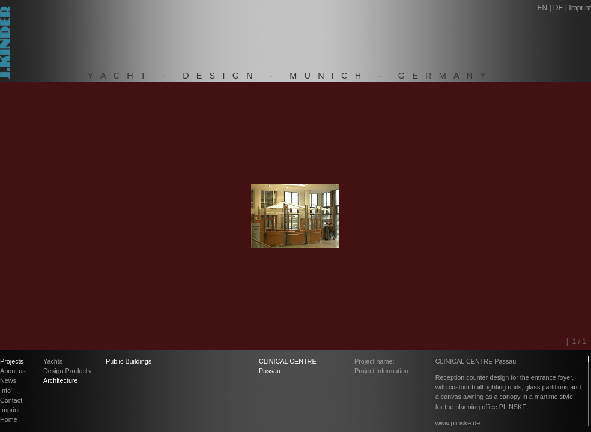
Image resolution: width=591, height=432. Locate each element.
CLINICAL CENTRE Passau (288, 366)
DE (558, 8)
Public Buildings (128, 361)
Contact (11, 400)
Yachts (52, 361)
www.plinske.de (457, 423)
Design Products (67, 370)
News (8, 380)
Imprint (580, 8)
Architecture (60, 380)
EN (542, 8)
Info (5, 390)
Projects (11, 361)
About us (13, 370)
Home (8, 419)
